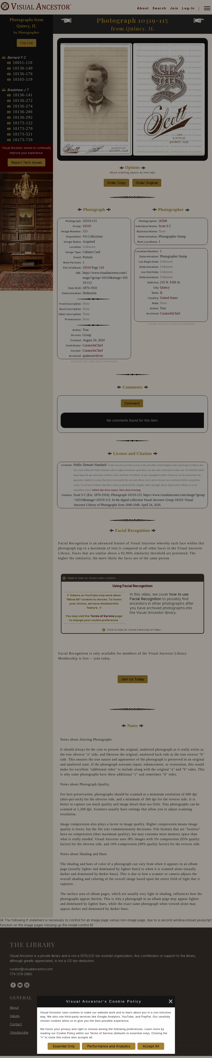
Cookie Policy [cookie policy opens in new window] (66, 1033)
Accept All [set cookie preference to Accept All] (151, 1046)
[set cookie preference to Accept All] (144, 1002)
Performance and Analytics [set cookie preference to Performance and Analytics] (108, 1046)
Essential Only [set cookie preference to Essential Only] (64, 1046)
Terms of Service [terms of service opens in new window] (101, 1033)
